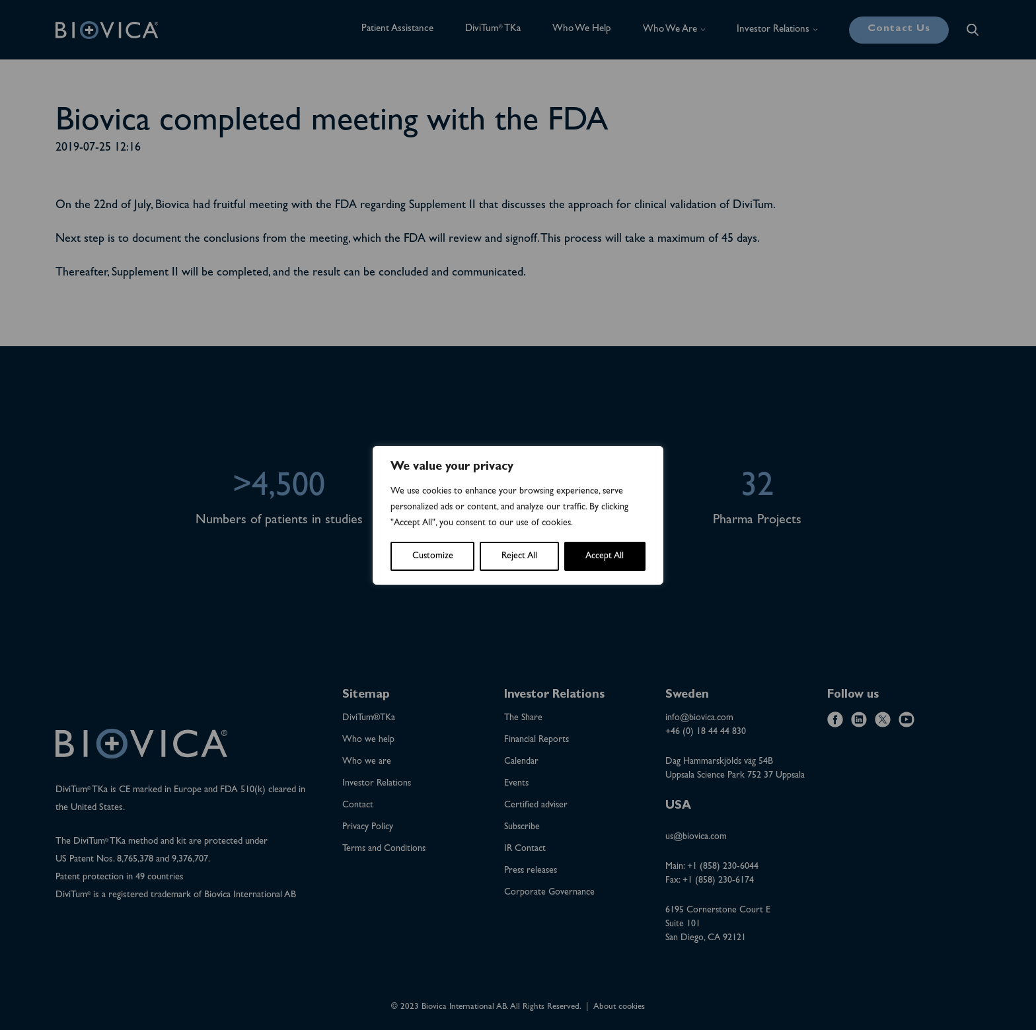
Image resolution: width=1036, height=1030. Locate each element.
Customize (432, 556)
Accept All (604, 556)
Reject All (519, 556)
